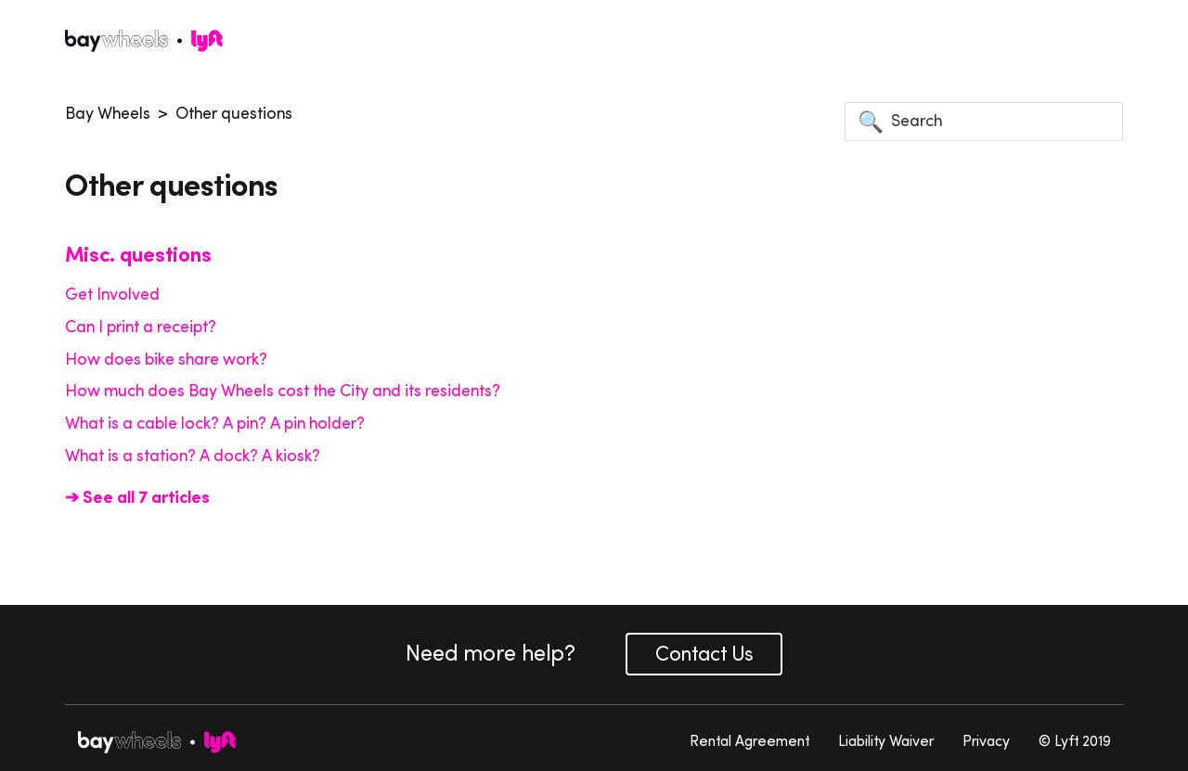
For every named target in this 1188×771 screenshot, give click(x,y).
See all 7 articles (144, 497)
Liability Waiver (886, 740)
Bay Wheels (107, 113)
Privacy (986, 740)
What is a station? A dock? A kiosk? (192, 455)
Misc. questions (138, 254)
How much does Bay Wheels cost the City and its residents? (282, 390)
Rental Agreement (749, 740)
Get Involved (112, 294)
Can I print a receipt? (140, 326)
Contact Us (704, 653)
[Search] (984, 121)
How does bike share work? (166, 359)
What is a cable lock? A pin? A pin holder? (215, 423)
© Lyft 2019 (1075, 740)
